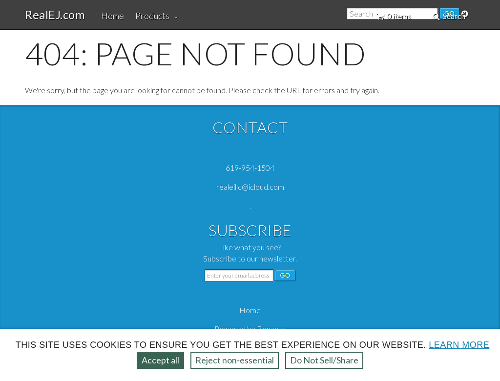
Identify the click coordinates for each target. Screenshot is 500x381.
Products (152, 15)
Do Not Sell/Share (324, 360)
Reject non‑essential (234, 360)
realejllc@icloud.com (250, 186)
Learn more (459, 345)
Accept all (160, 360)
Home (112, 15)
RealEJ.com (55, 14)
